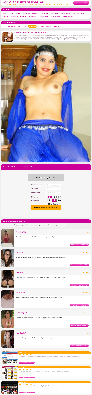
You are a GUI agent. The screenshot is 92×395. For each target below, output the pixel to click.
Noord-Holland (65, 13)
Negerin (48, 26)
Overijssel (75, 13)
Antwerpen (23, 16)
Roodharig (11, 26)
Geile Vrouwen (27, 392)
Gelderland (26, 13)
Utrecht (83, 13)
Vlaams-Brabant (55, 16)
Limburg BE (32, 16)
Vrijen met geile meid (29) (79, 345)
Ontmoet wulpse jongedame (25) (79, 244)
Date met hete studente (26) (79, 265)
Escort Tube (26, 377)
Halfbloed (56, 26)
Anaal (18, 26)
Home (4, 13)
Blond (4, 26)
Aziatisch (41, 26)
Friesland (18, 13)
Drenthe (11, 13)
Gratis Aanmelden (81, 3)
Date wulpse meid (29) (79, 305)
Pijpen (24, 26)
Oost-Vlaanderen (43, 16)
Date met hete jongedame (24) (79, 285)
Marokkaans (32, 26)
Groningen (35, 13)
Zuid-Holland (14, 16)
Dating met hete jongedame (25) (79, 325)
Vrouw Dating (27, 362)
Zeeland (5, 16)
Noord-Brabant (54, 13)
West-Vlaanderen (68, 16)
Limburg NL (44, 13)
